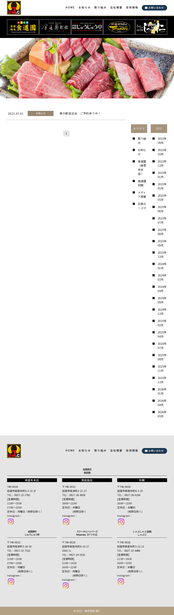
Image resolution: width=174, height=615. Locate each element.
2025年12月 (162, 380)
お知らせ (142, 152)
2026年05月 (162, 414)
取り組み (142, 140)
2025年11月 (162, 368)
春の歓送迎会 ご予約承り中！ (80, 113)
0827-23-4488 (132, 550)
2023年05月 (162, 197)
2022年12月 (162, 163)
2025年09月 (162, 357)
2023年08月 (162, 232)
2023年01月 (162, 175)
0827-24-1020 (77, 554)
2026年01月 (162, 391)
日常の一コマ (142, 206)
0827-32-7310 (22, 550)
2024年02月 (162, 277)
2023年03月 (162, 186)
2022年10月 (162, 152)
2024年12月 (162, 311)
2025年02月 (162, 323)
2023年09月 (162, 243)
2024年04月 (162, 289)
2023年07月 (162, 220)
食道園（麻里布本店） (142, 167)
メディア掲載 (142, 194)
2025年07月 (162, 346)
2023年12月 (162, 254)
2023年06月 (162, 209)
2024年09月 (162, 300)
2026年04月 (162, 402)
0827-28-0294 (132, 495)
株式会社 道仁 (93, 611)
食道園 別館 (142, 183)
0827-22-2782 (22, 495)
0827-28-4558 (77, 495)
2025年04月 (162, 334)
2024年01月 (162, 266)
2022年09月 (162, 140)
